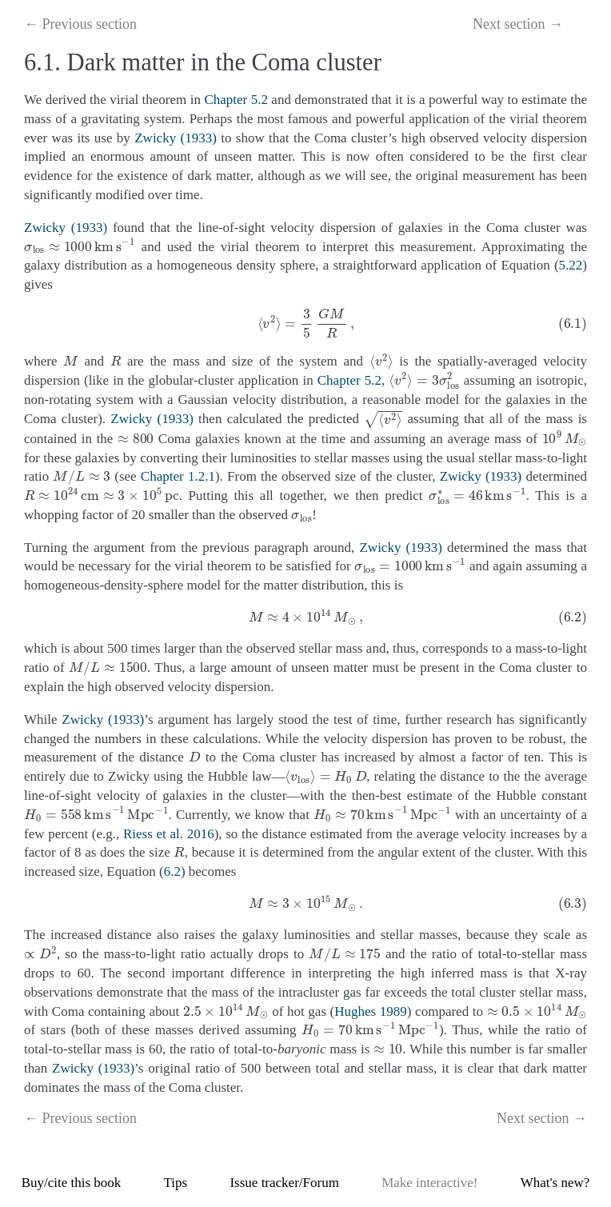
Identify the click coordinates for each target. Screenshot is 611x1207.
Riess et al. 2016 (168, 833)
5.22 (571, 265)
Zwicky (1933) (175, 138)
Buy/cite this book (72, 1182)
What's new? (555, 1182)
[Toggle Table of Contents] (581, 26)
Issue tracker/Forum (284, 1182)
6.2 (172, 871)
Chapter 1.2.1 (178, 476)
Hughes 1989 (370, 1011)
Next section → (518, 24)
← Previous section (80, 24)
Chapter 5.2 (236, 99)
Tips (176, 1182)
